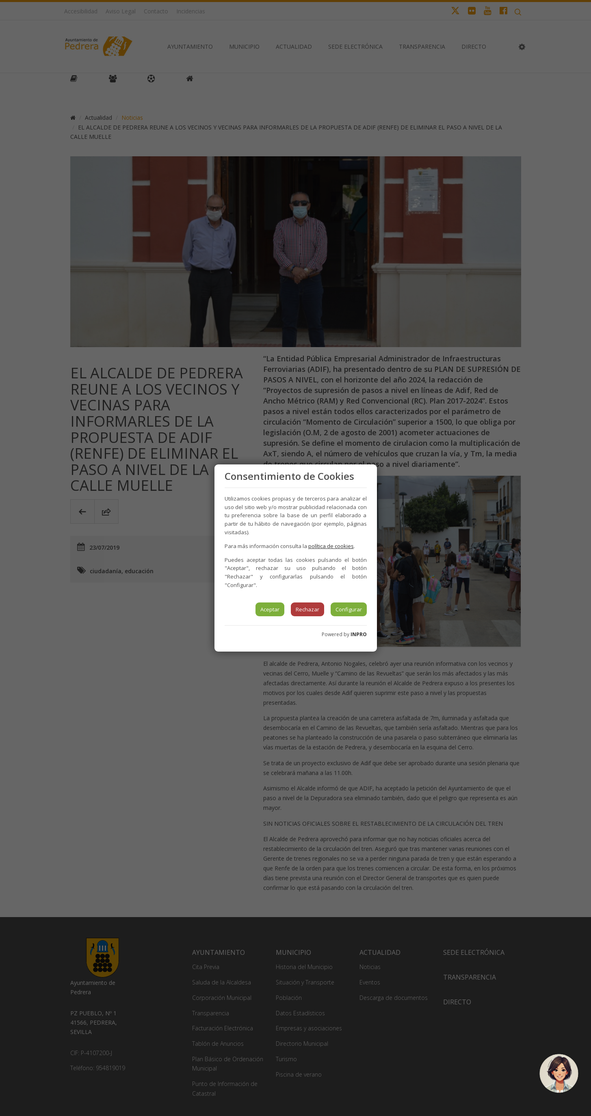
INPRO (359, 634)
